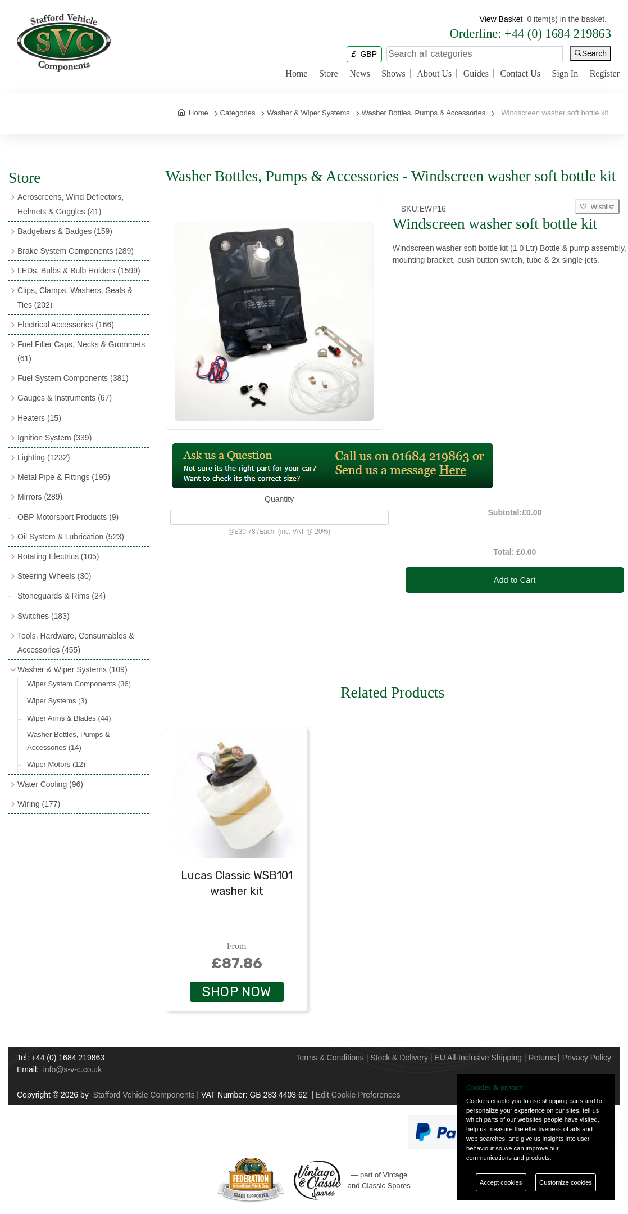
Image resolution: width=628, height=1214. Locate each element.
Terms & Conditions (329, 1057)
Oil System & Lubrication (70, 536)
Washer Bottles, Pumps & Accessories (68, 741)
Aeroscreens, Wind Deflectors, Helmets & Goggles (70, 203)
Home (296, 73)
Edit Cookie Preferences (358, 1094)
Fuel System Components (73, 378)
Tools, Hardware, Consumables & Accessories (75, 642)
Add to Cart (515, 579)
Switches (43, 616)
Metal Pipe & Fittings (63, 477)
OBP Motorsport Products (68, 516)
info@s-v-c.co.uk (72, 1069)
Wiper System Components (79, 684)
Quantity (279, 498)
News (359, 73)
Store (328, 73)
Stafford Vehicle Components (144, 1094)
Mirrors (39, 496)
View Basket (501, 19)
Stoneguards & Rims (61, 595)
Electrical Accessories (65, 324)
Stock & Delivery (399, 1057)
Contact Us (520, 73)
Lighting (43, 457)
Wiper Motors (56, 764)
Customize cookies (565, 1182)
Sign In (565, 73)
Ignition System (54, 437)
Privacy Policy (586, 1057)
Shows (393, 73)
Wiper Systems (57, 700)
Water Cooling (50, 784)
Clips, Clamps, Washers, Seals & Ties (75, 297)
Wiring (38, 803)
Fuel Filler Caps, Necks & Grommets (81, 351)
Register (605, 73)
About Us (434, 73)
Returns (542, 1057)
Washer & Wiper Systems (72, 669)
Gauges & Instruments (64, 397)
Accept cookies (501, 1182)
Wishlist (597, 207)
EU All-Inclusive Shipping (478, 1057)
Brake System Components (75, 250)
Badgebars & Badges (64, 231)
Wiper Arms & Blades (69, 718)
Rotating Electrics (58, 556)
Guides (476, 73)
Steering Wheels (54, 576)
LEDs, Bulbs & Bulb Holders (78, 270)
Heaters (39, 417)
